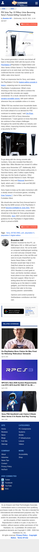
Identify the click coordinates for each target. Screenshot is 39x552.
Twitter (7, 480)
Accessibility (23, 454)
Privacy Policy (6, 466)
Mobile (21, 435)
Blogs (3, 438)
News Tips (5, 460)
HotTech (4, 469)
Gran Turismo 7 (6, 195)
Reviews (4, 432)
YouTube (8, 486)
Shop (21, 457)
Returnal (21, 180)
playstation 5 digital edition (11, 235)
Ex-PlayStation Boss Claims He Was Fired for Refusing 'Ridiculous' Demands (19, 352)
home (3, 8)
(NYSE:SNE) (15, 233)
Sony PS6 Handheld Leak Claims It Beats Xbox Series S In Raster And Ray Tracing (19, 415)
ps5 (22, 233)
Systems (22, 432)
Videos (21, 444)
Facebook (8, 483)
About (3, 454)
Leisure (21, 441)
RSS (7, 489)
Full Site (4, 441)
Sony (13, 216)
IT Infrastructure (24, 438)
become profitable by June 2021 (18, 208)
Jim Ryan (29, 113)
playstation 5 (29, 233)
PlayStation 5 (6, 65)
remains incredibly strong (10, 98)
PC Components (25, 429)
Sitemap (4, 444)
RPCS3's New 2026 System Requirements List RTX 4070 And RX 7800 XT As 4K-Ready (19, 384)
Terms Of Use (22, 538)
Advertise (4, 457)
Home (3, 429)
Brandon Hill (17, 240)
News (12, 8)
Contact (4, 463)
